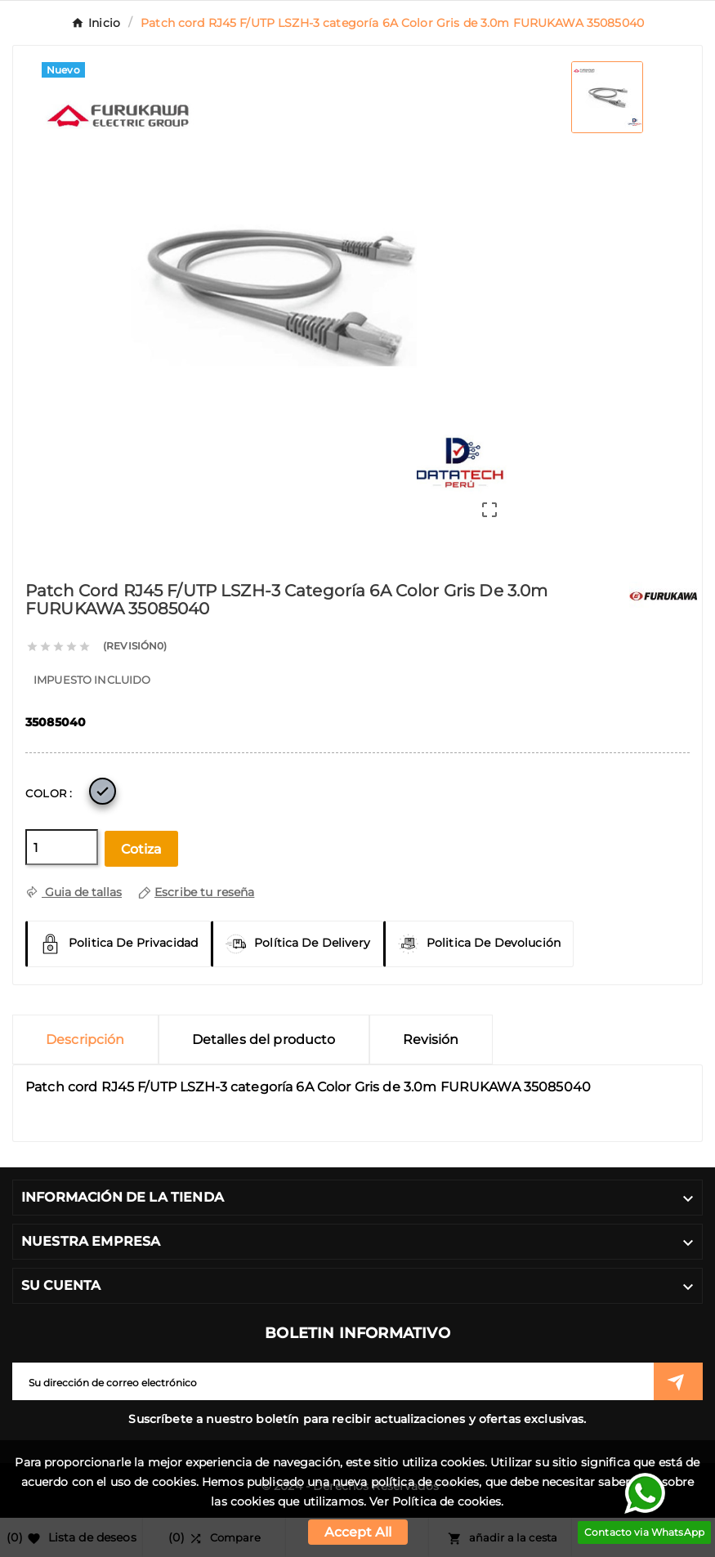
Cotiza (141, 849)
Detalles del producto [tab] (264, 1039)
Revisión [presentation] (431, 1039)
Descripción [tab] (85, 1039)
